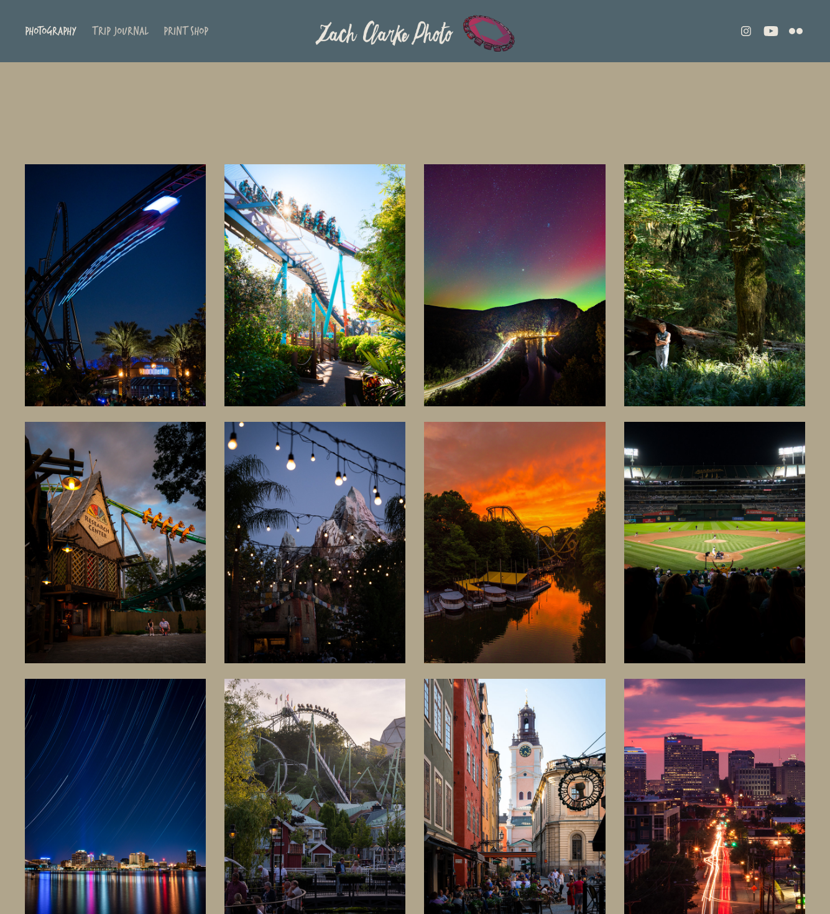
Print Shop (186, 31)
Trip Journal (120, 31)
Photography (50, 31)
